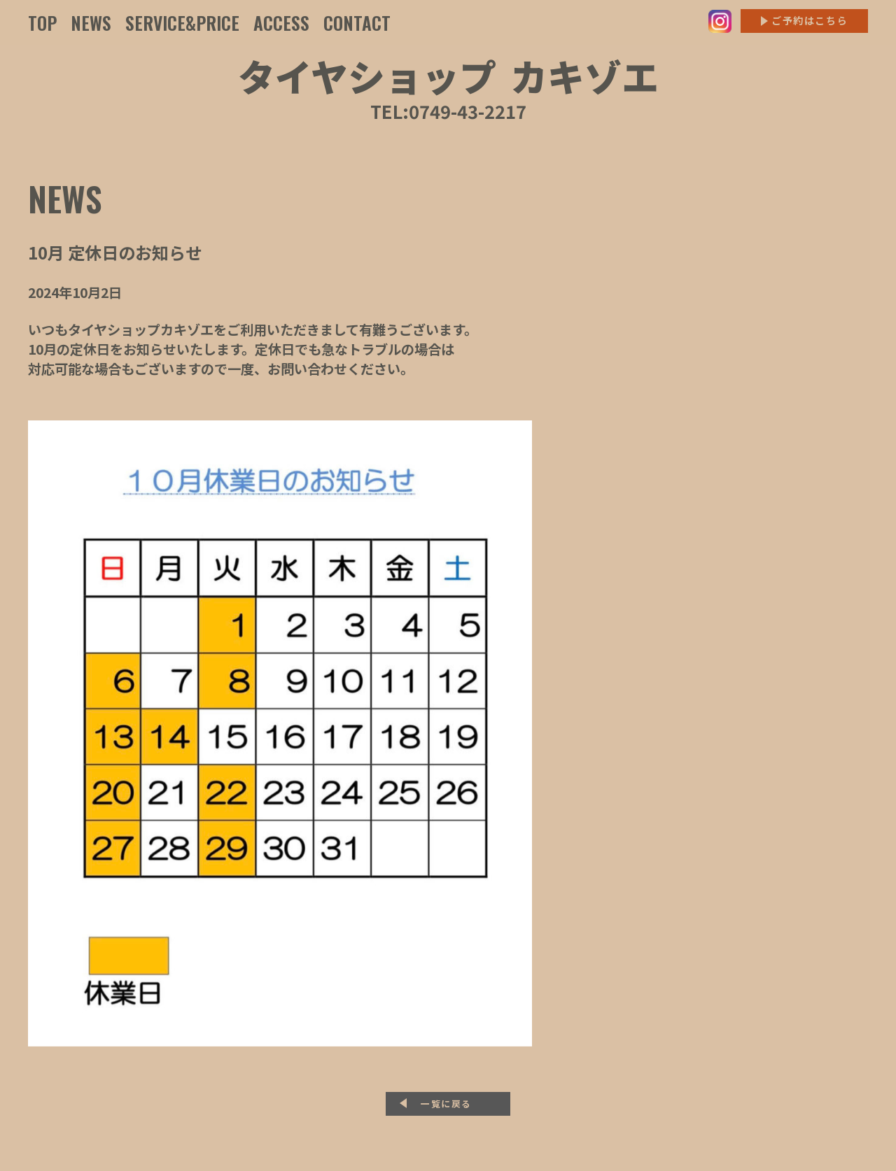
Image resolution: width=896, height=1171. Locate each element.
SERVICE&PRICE (182, 22)
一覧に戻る (446, 1103)
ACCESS (281, 22)
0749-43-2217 (467, 111)
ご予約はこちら (809, 20)
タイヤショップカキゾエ (448, 75)
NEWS (91, 22)
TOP (42, 22)
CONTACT (357, 22)
